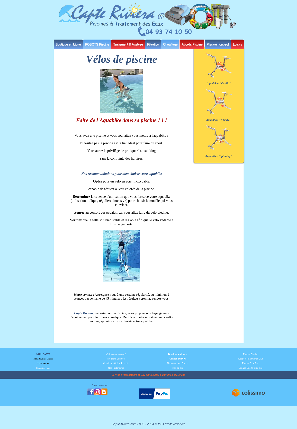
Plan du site (177, 368)
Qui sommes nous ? (116, 354)
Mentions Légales (116, 359)
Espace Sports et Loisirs (251, 368)
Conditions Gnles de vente (116, 363)
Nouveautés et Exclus (177, 363)
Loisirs (237, 44)
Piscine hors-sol (218, 44)
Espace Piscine (250, 354)
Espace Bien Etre (250, 363)
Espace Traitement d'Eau (250, 359)
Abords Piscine (191, 44)
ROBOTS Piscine (97, 44)
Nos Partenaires (116, 368)
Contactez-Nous (43, 368)
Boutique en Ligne (68, 44)
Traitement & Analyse (128, 44)
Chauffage (170, 44)
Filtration (153, 44)
